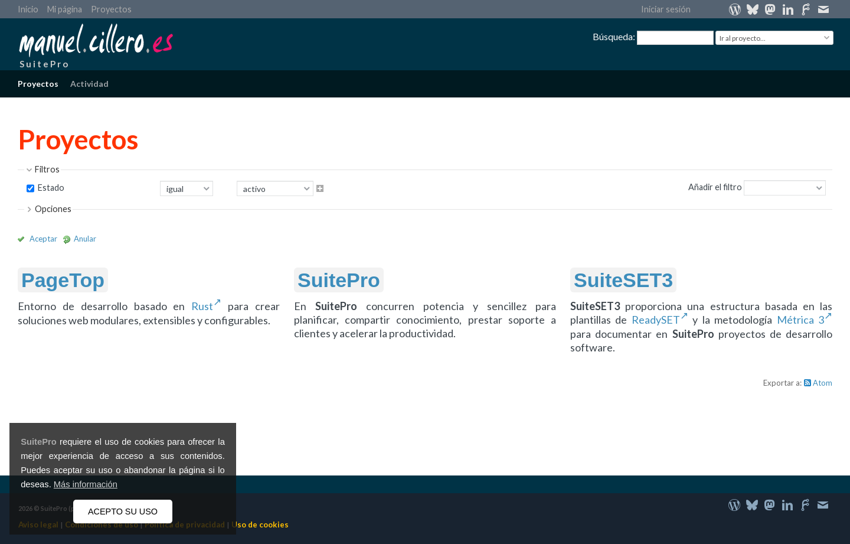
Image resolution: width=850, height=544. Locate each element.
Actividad (89, 84)
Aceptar (43, 238)
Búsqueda (613, 36)
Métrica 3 (800, 319)
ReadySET (656, 319)
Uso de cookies (260, 524)
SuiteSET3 (623, 280)
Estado (50, 188)
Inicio (28, 9)
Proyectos (111, 9)
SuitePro (39, 442)
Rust (202, 305)
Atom (822, 382)
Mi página (64, 9)
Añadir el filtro (715, 187)
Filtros (47, 169)
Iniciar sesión (666, 9)
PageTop (62, 280)
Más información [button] (85, 484)
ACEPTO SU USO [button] (123, 511)
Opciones (53, 209)
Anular (85, 238)
